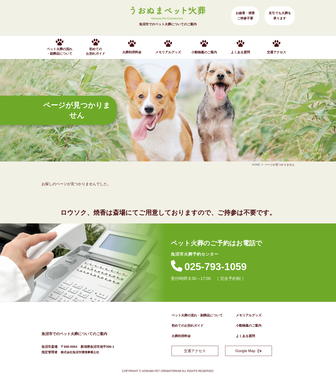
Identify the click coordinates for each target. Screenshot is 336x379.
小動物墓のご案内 (248, 325)
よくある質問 (245, 336)
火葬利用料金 (181, 336)
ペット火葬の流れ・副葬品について (197, 315)
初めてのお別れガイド (187, 325)
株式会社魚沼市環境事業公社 (81, 352)
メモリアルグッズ (248, 315)
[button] (195, 351)
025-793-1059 (220, 266)
